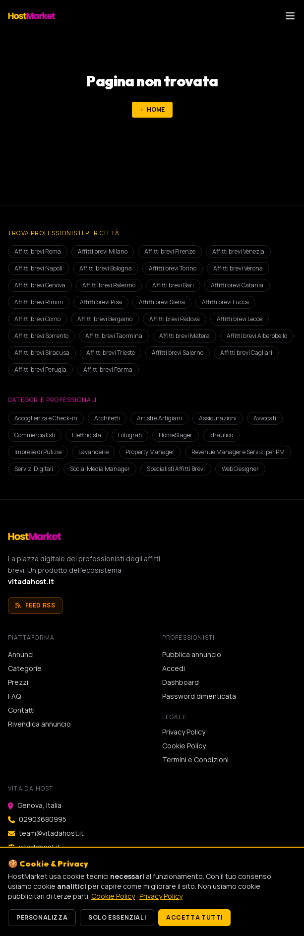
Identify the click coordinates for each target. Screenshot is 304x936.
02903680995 (42, 819)
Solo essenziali (117, 917)
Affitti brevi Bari (173, 285)
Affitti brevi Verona (238, 268)
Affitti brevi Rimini (38, 302)
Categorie (25, 668)
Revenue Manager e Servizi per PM (238, 452)
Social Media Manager (100, 469)
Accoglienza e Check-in (45, 418)
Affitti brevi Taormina (113, 336)
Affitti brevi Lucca (225, 302)
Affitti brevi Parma (107, 369)
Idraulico (221, 435)
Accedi (173, 668)
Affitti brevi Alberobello (257, 336)
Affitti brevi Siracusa (41, 352)
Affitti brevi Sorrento (41, 336)
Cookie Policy (184, 745)
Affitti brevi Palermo (108, 285)
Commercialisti (34, 435)
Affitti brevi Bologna (105, 268)
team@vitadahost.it (51, 833)
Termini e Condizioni (195, 759)
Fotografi (130, 435)
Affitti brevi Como (37, 319)
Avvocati (264, 418)
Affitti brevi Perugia (40, 369)
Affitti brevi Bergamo (104, 319)
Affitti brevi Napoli (38, 268)
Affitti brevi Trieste (110, 352)
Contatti (21, 710)
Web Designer (240, 469)
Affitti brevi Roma (37, 251)
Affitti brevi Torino (172, 268)
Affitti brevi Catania (237, 285)
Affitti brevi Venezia (238, 251)
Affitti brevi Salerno (177, 352)
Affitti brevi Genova (39, 285)
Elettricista (86, 435)
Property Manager (150, 452)
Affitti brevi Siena (162, 302)
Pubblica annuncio (191, 654)
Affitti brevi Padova (174, 319)
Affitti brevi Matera (184, 336)
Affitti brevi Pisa (101, 302)
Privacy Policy (183, 731)
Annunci (21, 654)
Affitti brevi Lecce (239, 319)
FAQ (14, 696)
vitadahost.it (31, 581)
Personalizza (41, 917)
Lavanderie (93, 452)
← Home (152, 109)
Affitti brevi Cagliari (246, 352)
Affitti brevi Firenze (169, 251)
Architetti (107, 418)
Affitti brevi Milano (102, 251)
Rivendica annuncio (39, 724)
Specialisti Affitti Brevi (176, 469)
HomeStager (175, 435)
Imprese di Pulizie (37, 452)
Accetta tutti (194, 917)
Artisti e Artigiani (159, 418)
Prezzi (18, 682)
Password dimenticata (199, 696)
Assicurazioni (218, 418)
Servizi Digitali (33, 469)
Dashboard (180, 682)
